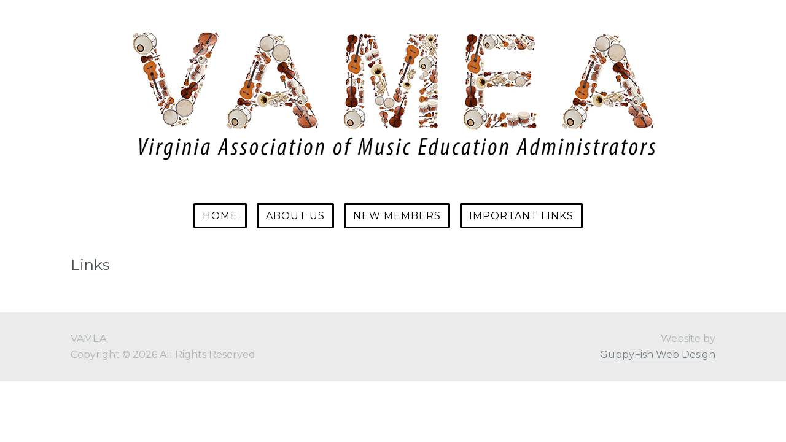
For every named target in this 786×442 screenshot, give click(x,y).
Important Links (521, 216)
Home (220, 216)
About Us (295, 216)
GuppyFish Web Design (657, 354)
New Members (397, 216)
